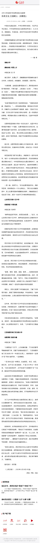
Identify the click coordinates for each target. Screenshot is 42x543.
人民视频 (32, 521)
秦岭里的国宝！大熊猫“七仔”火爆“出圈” (16, 499)
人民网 (2, 7)
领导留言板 (25, 521)
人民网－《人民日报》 (27, 21)
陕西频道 (8, 7)
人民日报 (5, 521)
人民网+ (12, 521)
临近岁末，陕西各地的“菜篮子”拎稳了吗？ (17, 486)
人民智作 (5, 530)
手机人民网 (18, 521)
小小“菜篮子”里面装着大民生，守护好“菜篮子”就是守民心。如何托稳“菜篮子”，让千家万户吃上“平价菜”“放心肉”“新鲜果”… (19, 490)
